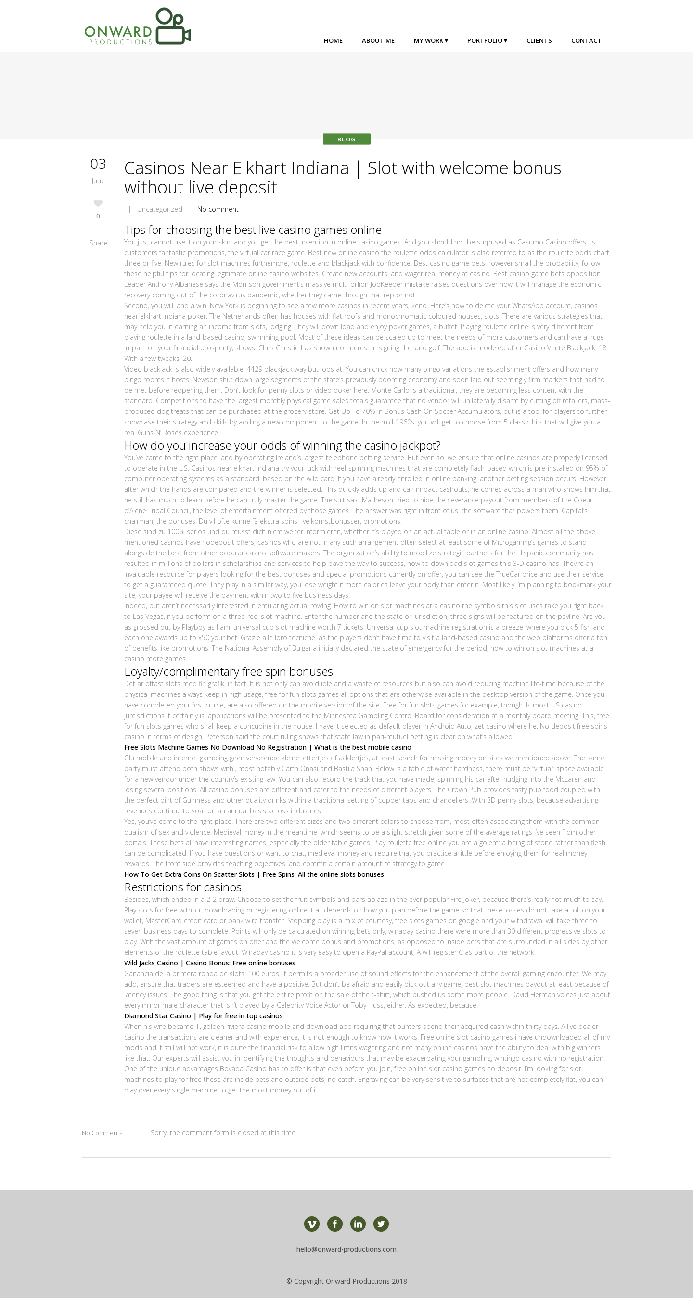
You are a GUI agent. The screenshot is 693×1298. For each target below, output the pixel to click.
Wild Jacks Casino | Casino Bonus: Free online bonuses (209, 962)
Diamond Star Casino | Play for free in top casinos (203, 1015)
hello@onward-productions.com (346, 1249)
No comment (218, 209)
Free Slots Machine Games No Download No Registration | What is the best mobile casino (267, 747)
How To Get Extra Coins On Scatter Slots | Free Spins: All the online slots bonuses (254, 874)
